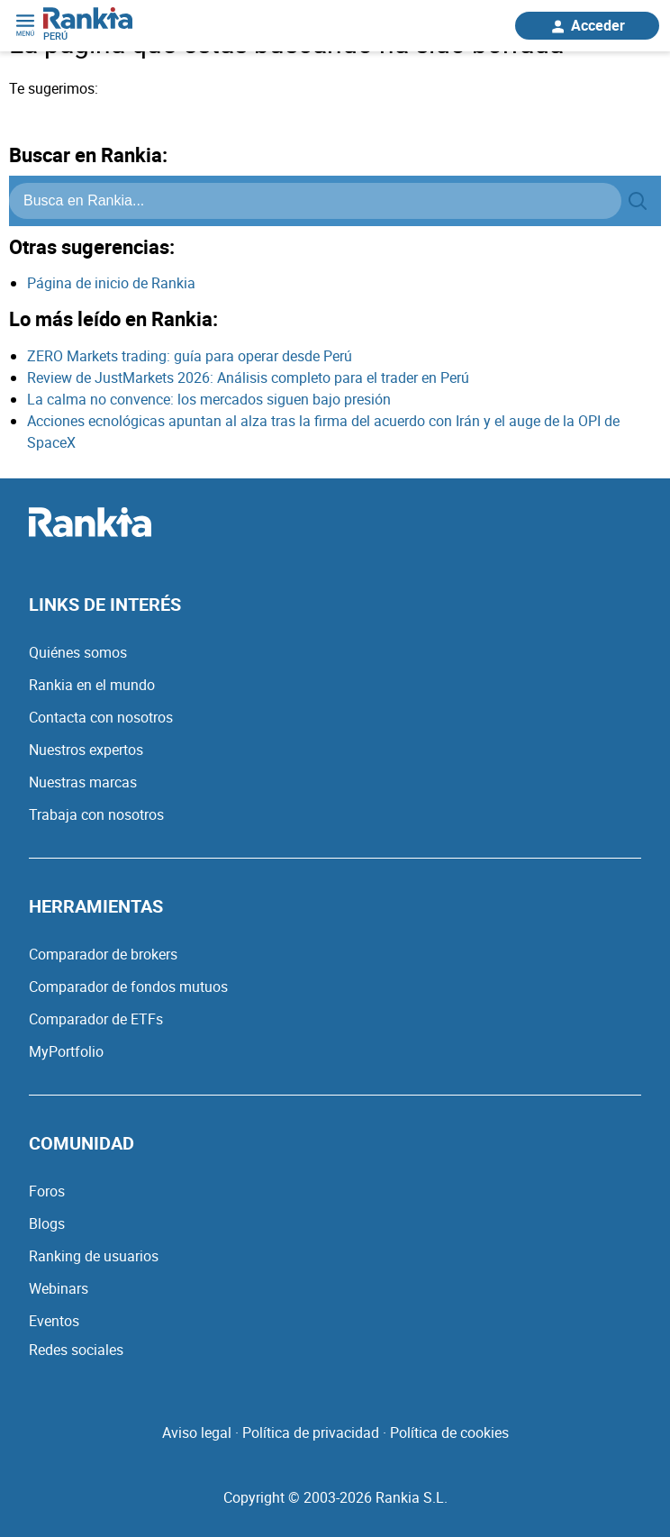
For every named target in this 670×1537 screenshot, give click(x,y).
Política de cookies (449, 1432)
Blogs (47, 1223)
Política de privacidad (310, 1432)
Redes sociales (76, 1350)
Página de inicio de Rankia (111, 283)
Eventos (54, 1321)
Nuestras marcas (83, 782)
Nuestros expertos (86, 749)
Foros (47, 1191)
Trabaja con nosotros (96, 814)
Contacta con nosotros (101, 717)
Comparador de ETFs (96, 1019)
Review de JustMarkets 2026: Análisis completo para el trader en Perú (248, 377)
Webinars (58, 1288)
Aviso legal (196, 1432)
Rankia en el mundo (92, 685)
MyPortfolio (66, 1051)
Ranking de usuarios (93, 1256)
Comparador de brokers (103, 954)
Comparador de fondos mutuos (128, 986)
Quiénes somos (78, 652)
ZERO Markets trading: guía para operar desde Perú (189, 356)
